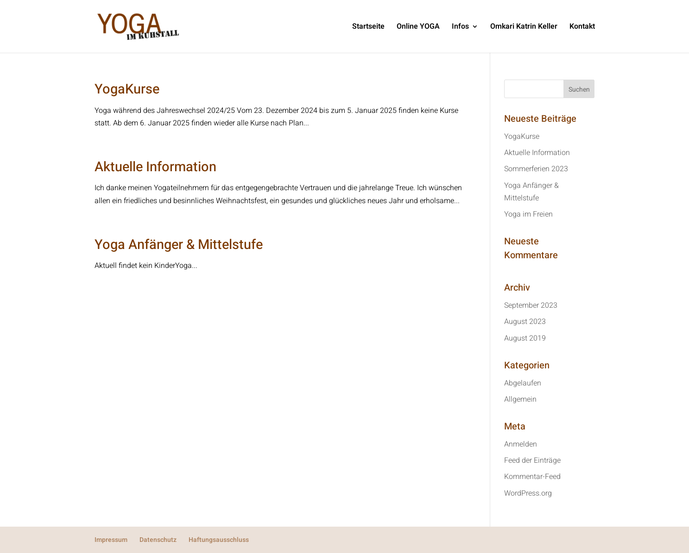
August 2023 (525, 321)
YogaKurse (127, 89)
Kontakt (582, 27)
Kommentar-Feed (532, 476)
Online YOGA (418, 27)
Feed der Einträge (532, 460)
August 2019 (525, 338)
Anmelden (520, 444)
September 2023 (530, 305)
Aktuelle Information (155, 167)
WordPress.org (528, 493)
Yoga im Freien (528, 214)
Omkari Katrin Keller (523, 27)
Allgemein (520, 399)
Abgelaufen (522, 383)
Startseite (368, 27)
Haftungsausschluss (219, 540)
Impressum (111, 540)
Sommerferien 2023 (536, 168)
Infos (460, 27)
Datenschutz (158, 540)
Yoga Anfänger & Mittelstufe (179, 245)
